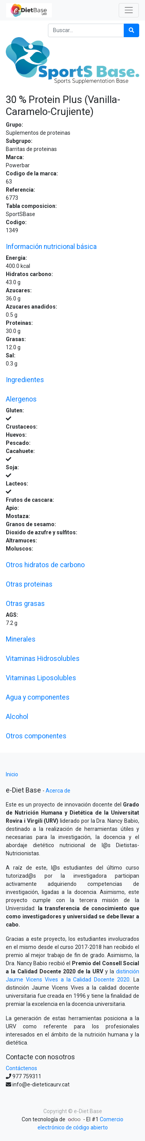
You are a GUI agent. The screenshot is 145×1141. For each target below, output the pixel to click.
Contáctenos (21, 1068)
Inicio (12, 774)
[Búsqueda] (131, 30)
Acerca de (58, 791)
